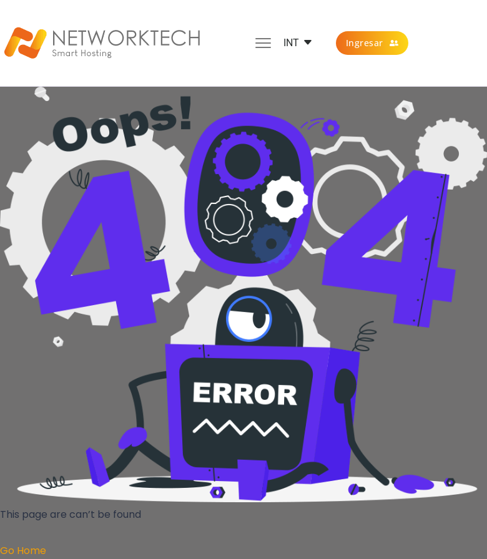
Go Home (23, 550)
